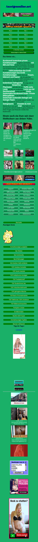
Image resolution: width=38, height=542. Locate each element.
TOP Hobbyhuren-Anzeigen (18, 275)
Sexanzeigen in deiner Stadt (18, 52)
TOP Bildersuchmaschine (19, 303)
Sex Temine (18, 251)
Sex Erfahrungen (19, 259)
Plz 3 (25, 35)
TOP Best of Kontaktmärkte (18, 295)
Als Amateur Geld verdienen (18, 263)
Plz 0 (10, 31)
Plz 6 (10, 43)
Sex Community (19, 255)
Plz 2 (10, 35)
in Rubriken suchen (18, 50)
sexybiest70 (29, 158)
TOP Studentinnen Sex (19, 283)
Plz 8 (10, 47)
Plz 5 (25, 39)
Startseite (19, 222)
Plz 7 (25, 43)
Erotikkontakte (18, 312)
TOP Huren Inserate (19, 271)
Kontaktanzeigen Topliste (19, 320)
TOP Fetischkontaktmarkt (19, 287)
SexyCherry (18, 158)
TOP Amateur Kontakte (18, 267)
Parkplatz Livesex (18, 308)
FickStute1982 (8, 158)
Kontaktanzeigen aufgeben (18, 247)
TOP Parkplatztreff (19, 279)
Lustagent (19, 330)
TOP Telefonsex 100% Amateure (19, 299)
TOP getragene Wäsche (18, 291)
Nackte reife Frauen (19, 316)
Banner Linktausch (19, 324)
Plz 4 (10, 39)
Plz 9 (25, 47)
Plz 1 (25, 31)
